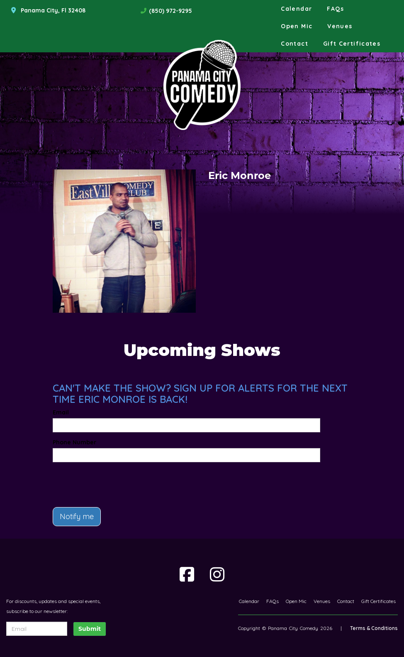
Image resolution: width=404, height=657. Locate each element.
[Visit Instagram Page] (217, 574)
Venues (339, 26)
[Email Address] (36, 629)
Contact (294, 43)
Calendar (296, 8)
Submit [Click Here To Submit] (89, 628)
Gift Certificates (351, 43)
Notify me (77, 516)
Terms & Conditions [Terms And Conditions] (374, 628)
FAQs (335, 8)
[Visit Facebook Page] (187, 574)
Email (61, 412)
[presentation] (101, 480)
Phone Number (74, 442)
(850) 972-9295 (170, 11)
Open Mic (296, 26)
